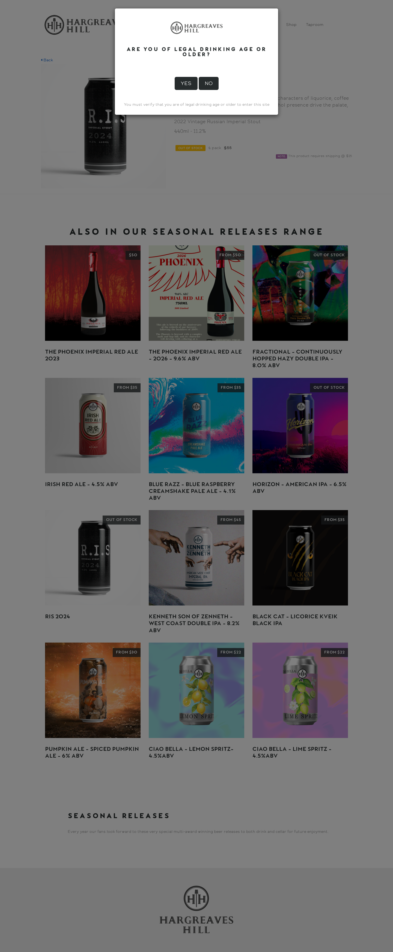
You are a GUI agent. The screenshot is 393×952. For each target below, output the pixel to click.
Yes (186, 83)
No (209, 83)
